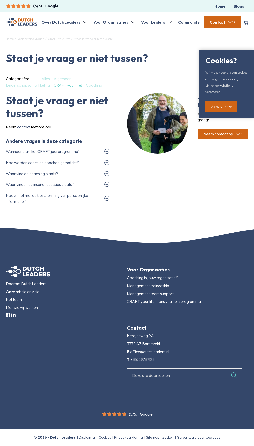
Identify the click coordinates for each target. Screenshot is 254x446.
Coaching (94, 85)
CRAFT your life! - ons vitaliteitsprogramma (164, 301)
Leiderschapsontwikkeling (28, 85)
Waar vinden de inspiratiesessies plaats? (40, 184)
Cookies (105, 437)
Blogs (239, 6)
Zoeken (168, 437)
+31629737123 (142, 359)
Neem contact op (218, 134)
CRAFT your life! (59, 39)
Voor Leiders (153, 22)
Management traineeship (148, 285)
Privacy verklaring (129, 437)
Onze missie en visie (22, 291)
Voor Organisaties (110, 22)
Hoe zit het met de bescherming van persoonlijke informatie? (47, 198)
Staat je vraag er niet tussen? (93, 39)
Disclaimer (87, 437)
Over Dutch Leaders (60, 22)
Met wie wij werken (22, 307)
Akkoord (216, 107)
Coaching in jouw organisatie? (152, 277)
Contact (218, 22)
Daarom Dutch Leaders (26, 283)
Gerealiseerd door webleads (198, 437)
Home (220, 6)
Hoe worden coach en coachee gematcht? (42, 162)
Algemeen (62, 78)
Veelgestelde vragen (31, 39)
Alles (45, 78)
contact (23, 126)
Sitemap (153, 437)
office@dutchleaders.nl (149, 351)
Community (189, 22)
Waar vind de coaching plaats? (32, 173)
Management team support (150, 293)
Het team (14, 299)
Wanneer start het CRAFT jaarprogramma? (43, 151)
